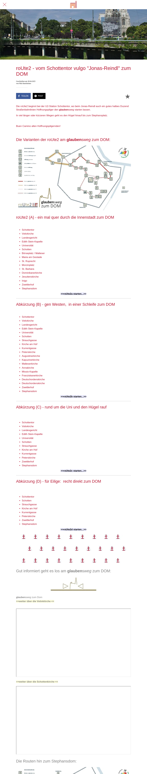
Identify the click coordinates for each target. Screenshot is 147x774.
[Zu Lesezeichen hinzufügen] (127, 96)
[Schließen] (4, 4)
